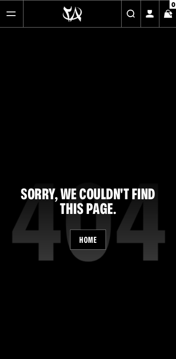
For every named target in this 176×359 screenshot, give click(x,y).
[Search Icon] (131, 14)
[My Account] (150, 14)
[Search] (131, 14)
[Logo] (72, 14)
